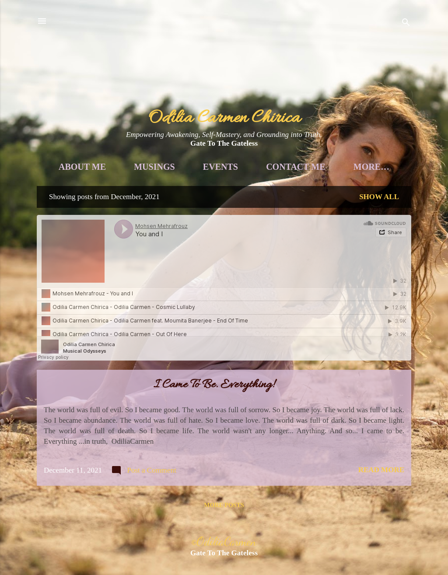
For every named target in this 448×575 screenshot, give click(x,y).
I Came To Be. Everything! (214, 395)
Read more (381, 480)
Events (252, 167)
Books (229, 177)
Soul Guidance (310, 177)
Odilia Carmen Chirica (224, 118)
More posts (224, 515)
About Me (114, 167)
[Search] (406, 24)
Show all (379, 207)
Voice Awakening (143, 177)
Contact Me (327, 167)
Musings (186, 167)
